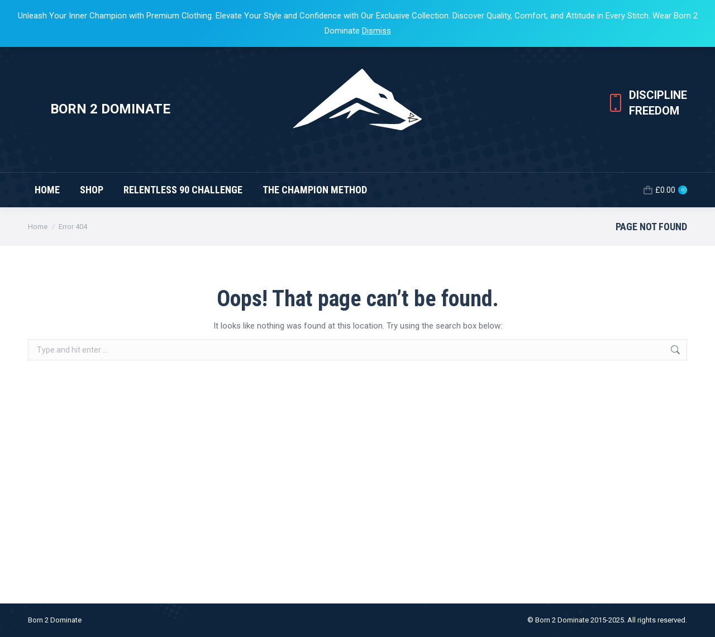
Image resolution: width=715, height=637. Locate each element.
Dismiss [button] (376, 31)
